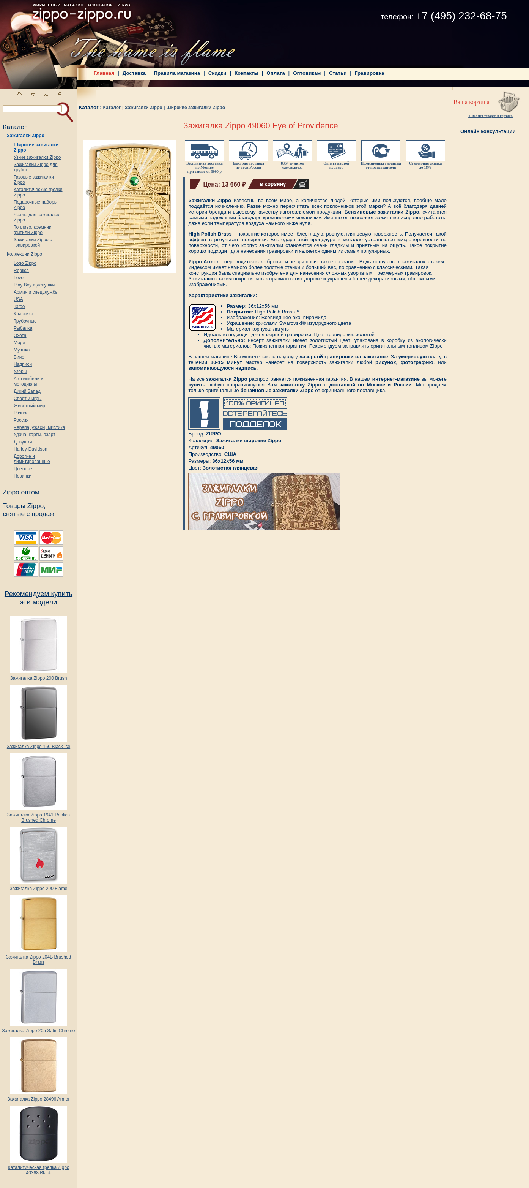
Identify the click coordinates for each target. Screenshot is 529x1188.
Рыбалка (23, 328)
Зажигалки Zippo (25, 135)
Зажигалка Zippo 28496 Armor (38, 1097)
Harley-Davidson (30, 449)
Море (19, 342)
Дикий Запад (27, 391)
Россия (21, 420)
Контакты (246, 73)
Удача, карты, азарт (34, 434)
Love (19, 277)
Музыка (22, 350)
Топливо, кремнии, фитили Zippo (33, 230)
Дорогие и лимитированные (32, 459)
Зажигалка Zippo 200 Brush (38, 676)
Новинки (22, 476)
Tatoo (19, 306)
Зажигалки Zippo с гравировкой (33, 242)
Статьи (337, 73)
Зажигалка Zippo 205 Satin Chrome (38, 1028)
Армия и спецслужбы (36, 292)
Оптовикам (307, 73)
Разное (21, 413)
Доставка (134, 73)
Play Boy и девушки (34, 285)
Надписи (23, 364)
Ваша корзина (471, 102)
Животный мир (29, 405)
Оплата (275, 73)
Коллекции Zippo (24, 254)
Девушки (23, 442)
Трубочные (25, 321)
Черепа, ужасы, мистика (39, 427)
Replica (21, 270)
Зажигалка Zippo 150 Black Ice (38, 744)
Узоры (20, 371)
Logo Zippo (25, 263)
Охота (20, 335)
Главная (104, 73)
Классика (23, 313)
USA (18, 299)
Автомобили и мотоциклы (28, 381)
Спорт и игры (28, 398)
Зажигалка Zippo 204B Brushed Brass (38, 957)
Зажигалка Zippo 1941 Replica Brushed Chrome (38, 815)
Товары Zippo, (24, 505)
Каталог (112, 107)
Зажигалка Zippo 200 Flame (38, 886)
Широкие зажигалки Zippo (195, 107)
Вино (19, 357)
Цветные (23, 468)
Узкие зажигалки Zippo (37, 157)
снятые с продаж (28, 513)
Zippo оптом (21, 492)
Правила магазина (177, 73)
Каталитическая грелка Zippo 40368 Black (38, 1168)
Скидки (217, 73)
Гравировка (369, 73)
